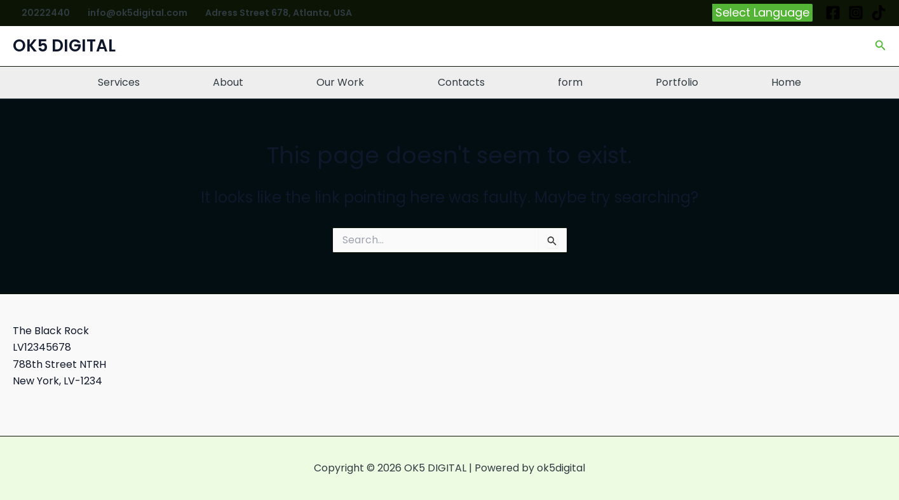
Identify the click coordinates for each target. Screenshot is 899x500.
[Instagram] (855, 12)
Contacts (461, 82)
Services (119, 82)
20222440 (46, 12)
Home (786, 82)
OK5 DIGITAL (64, 45)
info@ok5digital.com (137, 12)
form (570, 82)
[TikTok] (878, 12)
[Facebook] (833, 12)
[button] (762, 13)
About (228, 82)
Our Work (340, 82)
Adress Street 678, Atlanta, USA (278, 12)
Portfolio (677, 82)
